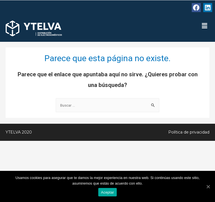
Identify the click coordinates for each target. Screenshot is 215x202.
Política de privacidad (188, 132)
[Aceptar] (208, 186)
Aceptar (107, 192)
